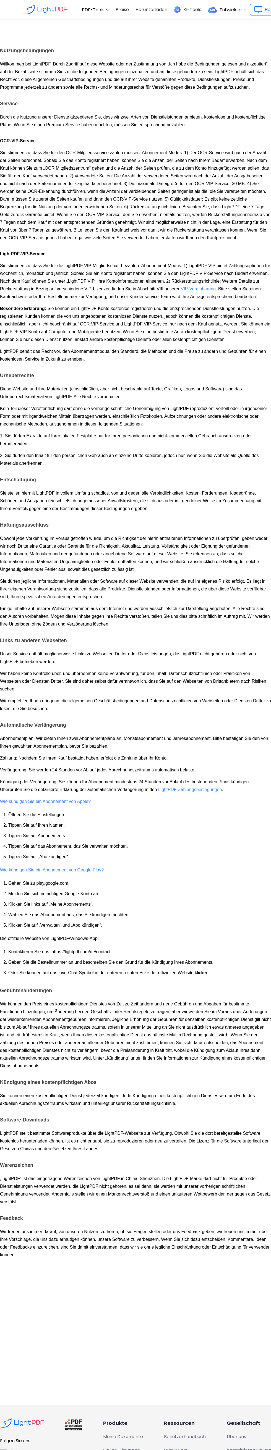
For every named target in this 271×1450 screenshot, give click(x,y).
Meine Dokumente (123, 1436)
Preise (122, 9)
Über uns (236, 1436)
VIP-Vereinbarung (198, 289)
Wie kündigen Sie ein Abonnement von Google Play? (52, 870)
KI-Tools (192, 9)
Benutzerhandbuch (185, 1436)
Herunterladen (151, 9)
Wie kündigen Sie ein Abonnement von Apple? (45, 801)
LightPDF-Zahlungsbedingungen (190, 789)
